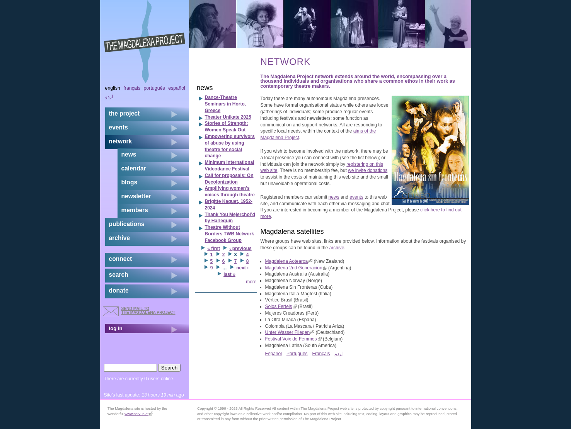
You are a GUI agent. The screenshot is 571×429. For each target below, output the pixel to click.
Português (297, 353)
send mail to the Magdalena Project (148, 310)
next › (242, 268)
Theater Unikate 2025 (228, 117)
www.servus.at (138, 414)
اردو (339, 353)
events (356, 197)
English (113, 88)
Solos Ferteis (281, 306)
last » (229, 274)
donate (119, 290)
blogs (129, 182)
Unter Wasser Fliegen (290, 332)
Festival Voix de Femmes (293, 339)
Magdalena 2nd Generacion (296, 268)
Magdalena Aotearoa (289, 261)
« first (213, 248)
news (334, 197)
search (118, 274)
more (251, 281)
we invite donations (367, 170)
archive (336, 247)
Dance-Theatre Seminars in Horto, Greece (225, 104)
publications (127, 224)
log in (116, 328)
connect (120, 258)
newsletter (136, 196)
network (120, 141)
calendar (133, 168)
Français (321, 353)
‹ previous (240, 248)
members (134, 210)
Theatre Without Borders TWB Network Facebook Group (229, 234)
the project (124, 113)
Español (273, 353)
